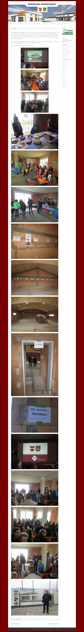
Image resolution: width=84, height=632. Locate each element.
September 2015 (65, 86)
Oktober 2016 (64, 63)
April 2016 (63, 72)
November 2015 (64, 82)
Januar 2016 (64, 78)
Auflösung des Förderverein (66, 46)
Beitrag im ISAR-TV (65, 55)
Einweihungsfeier (65, 48)
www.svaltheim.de (65, 39)
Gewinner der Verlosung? (66, 50)
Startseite (12, 23)
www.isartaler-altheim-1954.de (67, 40)
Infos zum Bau (27, 23)
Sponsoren (44, 23)
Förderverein (36, 23)
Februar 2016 (64, 76)
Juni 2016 (63, 70)
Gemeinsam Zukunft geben (42, 4)
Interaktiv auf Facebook (66, 41)
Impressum (60, 23)
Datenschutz (67, 23)
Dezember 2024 (64, 61)
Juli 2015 (63, 88)
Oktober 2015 (64, 84)
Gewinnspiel (53, 23)
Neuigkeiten (20, 23)
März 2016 (63, 74)
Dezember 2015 (64, 80)
